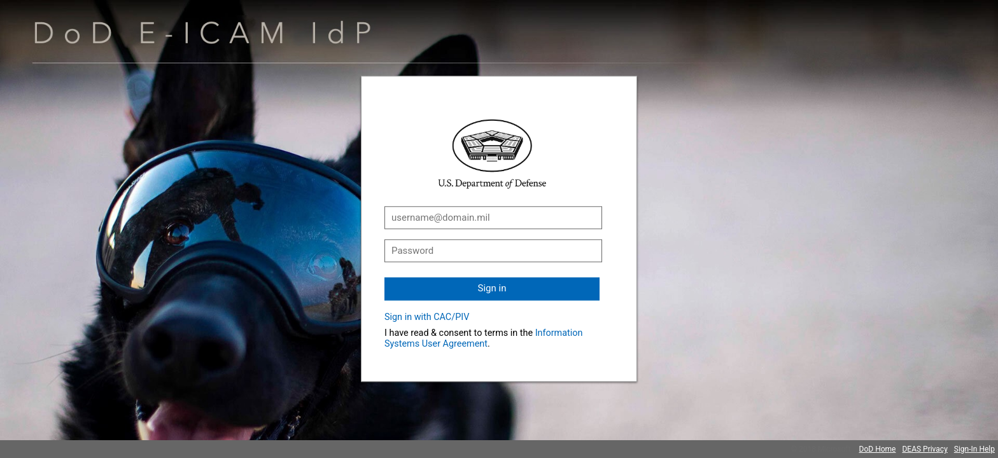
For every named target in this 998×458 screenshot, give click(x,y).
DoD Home (877, 449)
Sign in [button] (492, 288)
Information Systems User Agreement (483, 338)
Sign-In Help (974, 449)
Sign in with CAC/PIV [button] (426, 317)
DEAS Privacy (924, 449)
